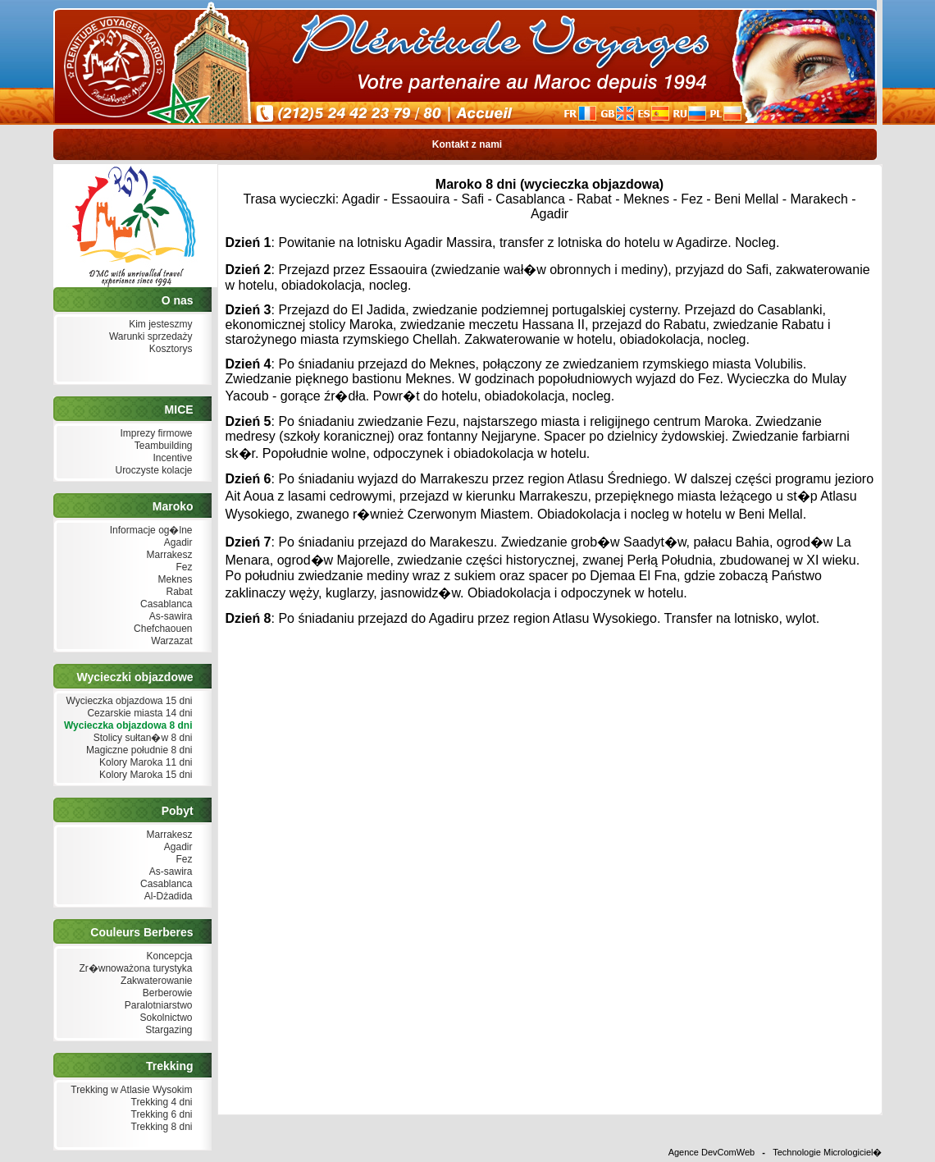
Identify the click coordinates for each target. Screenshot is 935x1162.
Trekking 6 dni (159, 1115)
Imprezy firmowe (154, 434)
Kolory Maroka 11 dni (144, 763)
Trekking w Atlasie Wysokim (129, 1090)
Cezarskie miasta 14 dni (138, 713)
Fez (182, 567)
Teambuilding (162, 446)
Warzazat (170, 641)
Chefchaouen (161, 629)
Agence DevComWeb (711, 1152)
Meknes (173, 580)
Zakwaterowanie (155, 981)
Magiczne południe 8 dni (138, 750)
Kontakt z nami (466, 144)
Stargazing (167, 1030)
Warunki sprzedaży (149, 337)
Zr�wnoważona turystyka (133, 969)
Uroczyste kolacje (152, 470)
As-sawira (169, 617)
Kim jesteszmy (159, 324)
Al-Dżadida (166, 896)
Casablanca (165, 604)
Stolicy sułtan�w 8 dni (140, 738)
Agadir (176, 543)
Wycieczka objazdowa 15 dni (127, 701)
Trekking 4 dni (159, 1102)
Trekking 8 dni (159, 1127)
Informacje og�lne (149, 530)
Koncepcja (167, 956)
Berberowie (165, 993)
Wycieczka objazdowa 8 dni (127, 726)
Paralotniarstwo (156, 1006)
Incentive (170, 458)
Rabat (177, 592)
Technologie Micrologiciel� (827, 1152)
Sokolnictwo (164, 1018)
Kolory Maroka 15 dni (144, 775)
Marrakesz (167, 555)
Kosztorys (168, 349)
